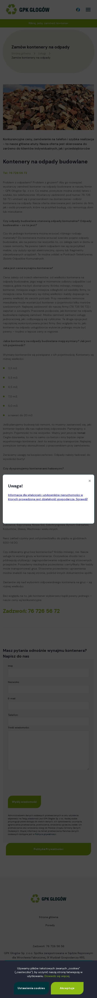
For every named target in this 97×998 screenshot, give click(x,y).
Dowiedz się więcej (57, 976)
